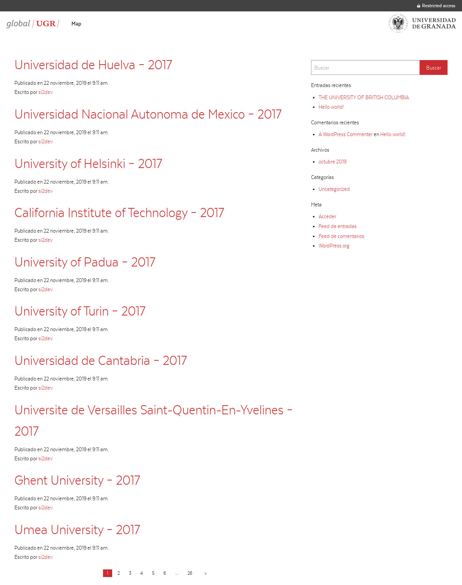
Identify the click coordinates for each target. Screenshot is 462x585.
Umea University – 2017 (77, 529)
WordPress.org (334, 246)
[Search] (365, 67)
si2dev (45, 92)
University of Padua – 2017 (84, 262)
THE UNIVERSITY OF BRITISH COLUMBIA (364, 97)
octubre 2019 (332, 162)
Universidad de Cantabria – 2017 (100, 360)
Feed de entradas (338, 226)
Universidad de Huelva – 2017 (93, 64)
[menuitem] (76, 23)
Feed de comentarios (341, 236)
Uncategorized (334, 189)
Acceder (327, 216)
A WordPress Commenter (346, 134)
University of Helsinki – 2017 (88, 163)
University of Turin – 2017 (79, 311)
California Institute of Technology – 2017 (119, 212)
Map (76, 24)
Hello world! (331, 107)
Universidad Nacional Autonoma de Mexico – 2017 (147, 114)
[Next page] (204, 573)
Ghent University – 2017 (77, 480)
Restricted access (436, 5)
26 (189, 573)
